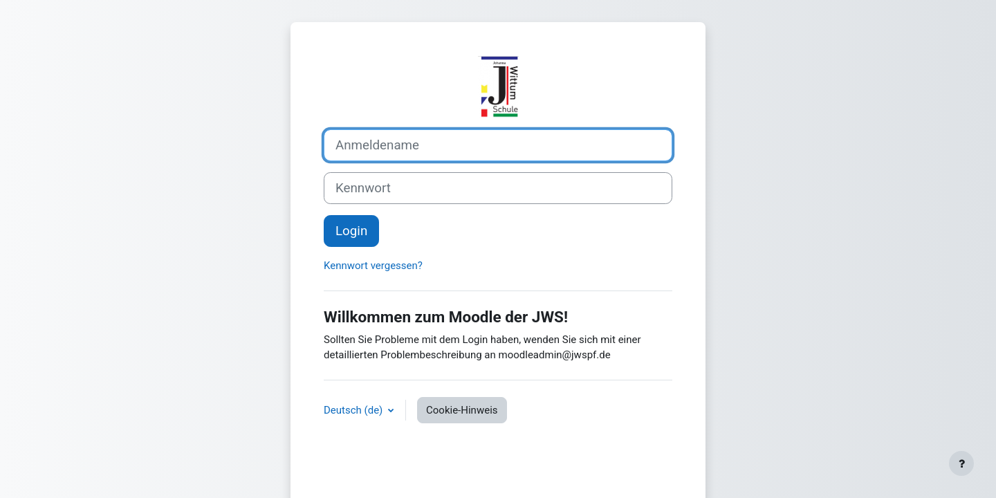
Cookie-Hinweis (461, 420)
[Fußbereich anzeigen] (961, 463)
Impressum (561, 455)
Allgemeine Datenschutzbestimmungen (478, 455)
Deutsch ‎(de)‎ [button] (354, 420)
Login (351, 240)
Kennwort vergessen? (373, 275)
